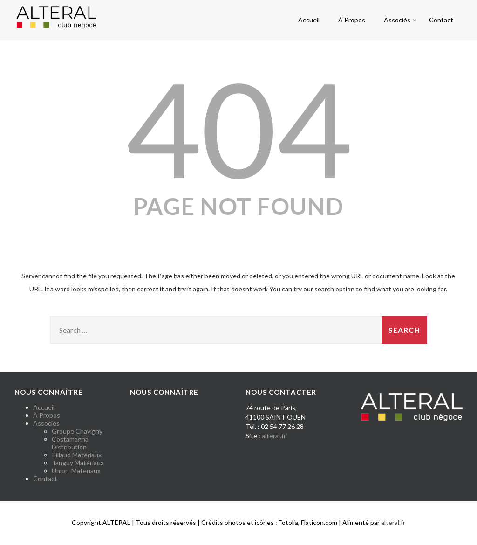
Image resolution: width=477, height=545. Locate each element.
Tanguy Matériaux (78, 463)
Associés (400, 20)
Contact (441, 20)
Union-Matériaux (76, 471)
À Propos (351, 20)
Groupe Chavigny (77, 431)
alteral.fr (274, 436)
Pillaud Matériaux (77, 455)
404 (238, 127)
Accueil (309, 20)
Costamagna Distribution (70, 443)
